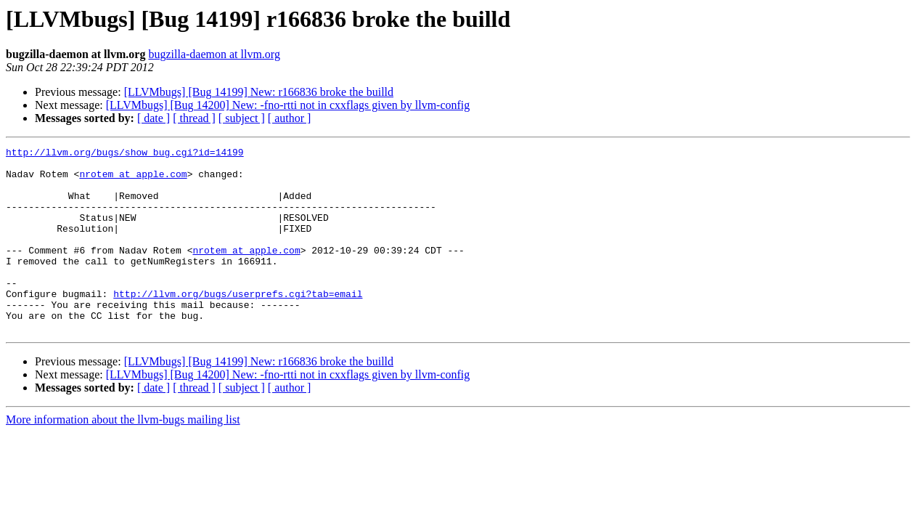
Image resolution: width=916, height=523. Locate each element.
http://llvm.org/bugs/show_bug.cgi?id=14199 (125, 154)
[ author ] (289, 118)
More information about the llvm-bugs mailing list (123, 456)
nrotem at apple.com (133, 180)
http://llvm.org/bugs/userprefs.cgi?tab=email (237, 324)
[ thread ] (194, 118)
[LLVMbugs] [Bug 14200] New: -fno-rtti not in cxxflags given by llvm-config (288, 105)
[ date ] (153, 118)
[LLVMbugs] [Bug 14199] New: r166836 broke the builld (258, 92)
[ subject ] (241, 118)
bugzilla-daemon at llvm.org (213, 54)
